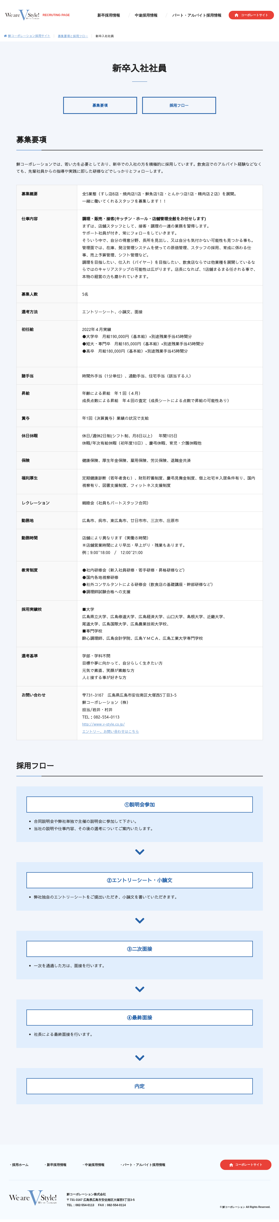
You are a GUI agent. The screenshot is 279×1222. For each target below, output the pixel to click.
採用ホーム (19, 1170)
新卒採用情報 (120, 15)
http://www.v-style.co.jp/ (106, 729)
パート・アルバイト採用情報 (199, 15)
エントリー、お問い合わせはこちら (114, 736)
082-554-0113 (87, 1209)
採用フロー (179, 108)
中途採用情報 (153, 15)
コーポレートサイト (254, 15)
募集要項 (100, 108)
